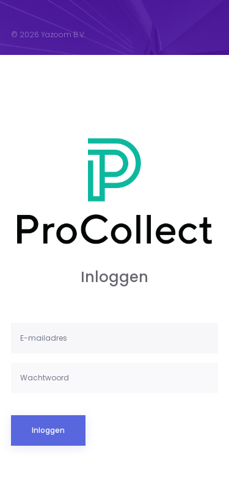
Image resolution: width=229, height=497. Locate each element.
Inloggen (48, 430)
